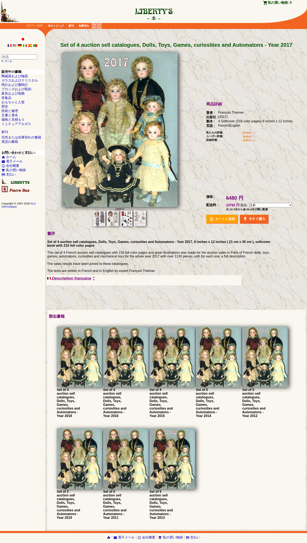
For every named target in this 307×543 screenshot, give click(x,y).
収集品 (6, 98)
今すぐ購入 (254, 219)
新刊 (71, 25)
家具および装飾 (13, 93)
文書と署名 (9, 115)
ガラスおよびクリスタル (19, 80)
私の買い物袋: (280, 2)
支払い (8, 174)
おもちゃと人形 (13, 102)
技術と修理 (9, 111)
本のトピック (56, 25)
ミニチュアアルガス (16, 124)
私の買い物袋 (13, 170)
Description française (71, 278)
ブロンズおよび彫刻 (16, 89)
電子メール (12, 161)
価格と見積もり (13, 119)
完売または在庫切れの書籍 (21, 137)
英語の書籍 (9, 141)
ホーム (8, 157)
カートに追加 (222, 219)
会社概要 (10, 165)
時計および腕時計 (14, 84)
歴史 (4, 106)
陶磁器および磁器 (14, 76)
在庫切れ (83, 25)
